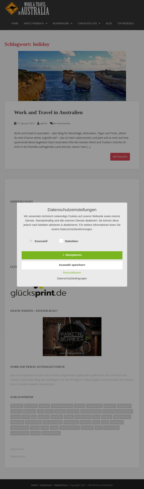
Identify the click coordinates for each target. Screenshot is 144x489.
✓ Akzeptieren (72, 254)
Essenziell (38, 241)
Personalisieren (72, 272)
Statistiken (68, 241)
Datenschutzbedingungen (72, 278)
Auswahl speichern (72, 265)
